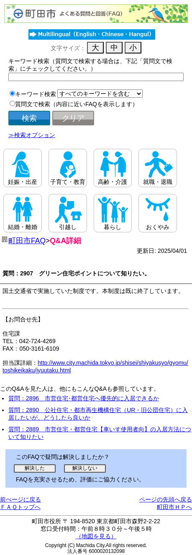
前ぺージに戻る (20, 499)
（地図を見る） (96, 536)
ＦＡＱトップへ (20, 507)
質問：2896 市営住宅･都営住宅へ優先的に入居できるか (83, 398)
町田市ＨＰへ (174, 507)
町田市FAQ (27, 241)
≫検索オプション (31, 135)
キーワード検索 (35, 94)
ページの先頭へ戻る (165, 499)
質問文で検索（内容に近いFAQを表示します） (76, 104)
